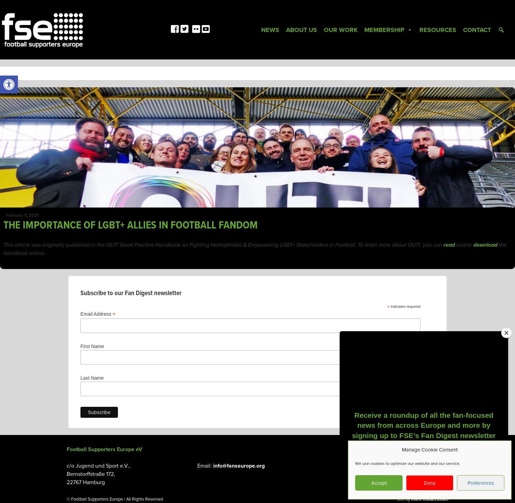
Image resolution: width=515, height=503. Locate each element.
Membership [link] (388, 30)
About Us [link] (301, 30)
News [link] (270, 30)
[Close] (506, 333)
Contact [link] (477, 30)
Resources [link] (437, 30)
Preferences (481, 483)
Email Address (98, 314)
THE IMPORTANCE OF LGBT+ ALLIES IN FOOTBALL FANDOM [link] (130, 226)
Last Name (92, 378)
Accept (379, 483)
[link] (9, 84)
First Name (92, 346)
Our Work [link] (341, 30)
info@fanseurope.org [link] (239, 465)
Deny (430, 483)
